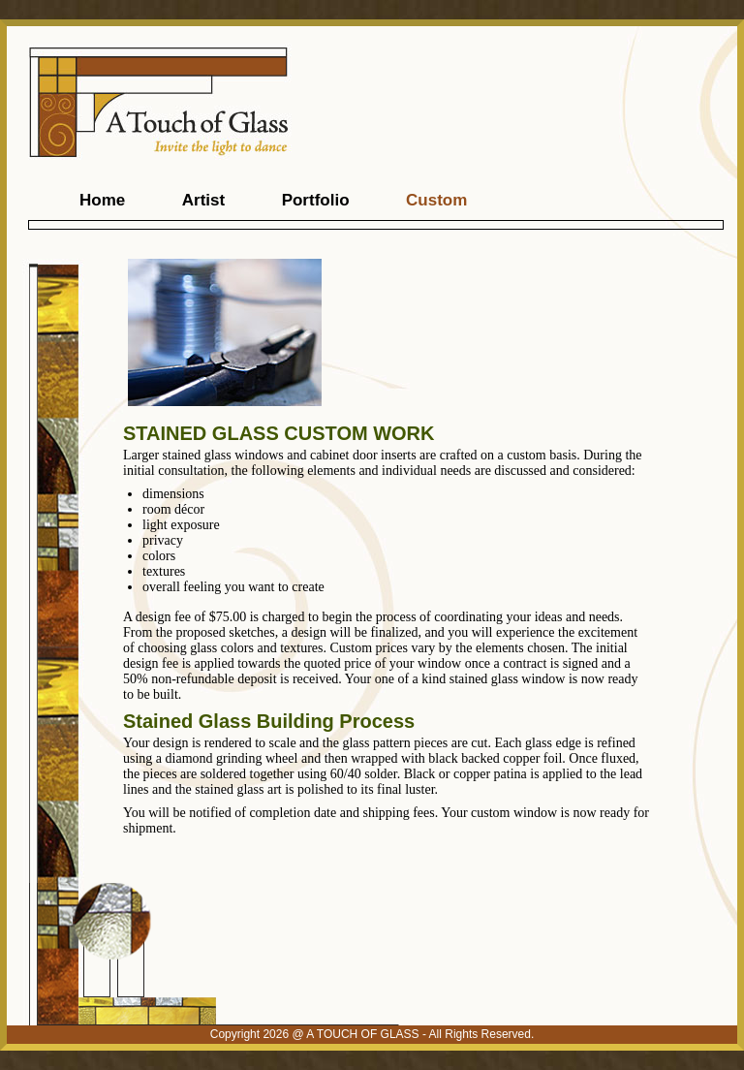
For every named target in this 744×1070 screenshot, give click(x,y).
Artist (203, 200)
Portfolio (316, 200)
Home (102, 200)
